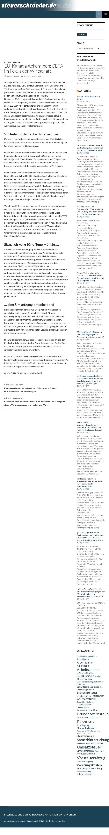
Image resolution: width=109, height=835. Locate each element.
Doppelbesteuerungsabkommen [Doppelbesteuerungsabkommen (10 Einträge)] (90, 682)
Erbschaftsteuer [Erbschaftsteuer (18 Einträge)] (87, 692)
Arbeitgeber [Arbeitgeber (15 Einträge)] (84, 659)
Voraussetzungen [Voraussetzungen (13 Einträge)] (86, 753)
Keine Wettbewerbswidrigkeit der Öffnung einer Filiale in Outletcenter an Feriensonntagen (36, 388)
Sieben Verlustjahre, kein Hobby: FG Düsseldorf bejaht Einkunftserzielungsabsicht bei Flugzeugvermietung (90, 277)
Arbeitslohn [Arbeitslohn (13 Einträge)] (83, 665)
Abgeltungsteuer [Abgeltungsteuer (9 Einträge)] (91, 656)
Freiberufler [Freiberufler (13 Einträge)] (98, 695)
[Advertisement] (38, 41)
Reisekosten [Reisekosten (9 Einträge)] (81, 731)
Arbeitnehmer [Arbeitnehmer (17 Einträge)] (85, 662)
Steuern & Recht (12, 62)
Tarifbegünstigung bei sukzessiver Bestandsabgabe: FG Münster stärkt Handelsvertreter (90, 482)
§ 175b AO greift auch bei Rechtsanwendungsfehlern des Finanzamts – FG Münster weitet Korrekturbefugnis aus (91, 536)
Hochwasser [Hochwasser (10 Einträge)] (82, 718)
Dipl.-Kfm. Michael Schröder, (52, 821)
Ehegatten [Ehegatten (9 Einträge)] (81, 684)
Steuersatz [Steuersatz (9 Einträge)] (81, 743)
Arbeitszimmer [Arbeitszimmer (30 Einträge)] (89, 669)
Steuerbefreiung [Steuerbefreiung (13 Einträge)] (85, 736)
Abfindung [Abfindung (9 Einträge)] (81, 656)
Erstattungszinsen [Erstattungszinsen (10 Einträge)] (84, 696)
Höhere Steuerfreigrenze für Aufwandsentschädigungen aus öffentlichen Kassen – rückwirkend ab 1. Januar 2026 (91, 593)
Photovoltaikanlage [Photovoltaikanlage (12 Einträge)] (86, 728)
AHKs (35, 356)
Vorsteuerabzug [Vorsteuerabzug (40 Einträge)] (91, 757)
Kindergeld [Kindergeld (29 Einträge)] (85, 721)
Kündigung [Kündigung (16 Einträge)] (83, 725)
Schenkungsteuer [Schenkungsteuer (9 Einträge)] (93, 731)
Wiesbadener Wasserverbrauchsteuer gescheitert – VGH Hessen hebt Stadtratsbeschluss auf (89, 426)
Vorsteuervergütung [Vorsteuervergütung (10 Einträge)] (85, 761)
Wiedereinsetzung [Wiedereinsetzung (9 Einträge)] (84, 772)
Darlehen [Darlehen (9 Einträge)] (97, 676)
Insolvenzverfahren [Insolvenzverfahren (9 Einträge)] (94, 718)
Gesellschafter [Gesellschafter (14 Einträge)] (84, 704)
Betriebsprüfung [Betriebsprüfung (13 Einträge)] (85, 676)
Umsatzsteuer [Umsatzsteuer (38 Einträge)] (89, 747)
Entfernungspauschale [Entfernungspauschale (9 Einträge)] (85, 690)
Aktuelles (85, 91)
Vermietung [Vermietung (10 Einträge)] (99, 751)
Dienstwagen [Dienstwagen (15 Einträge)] (84, 678)
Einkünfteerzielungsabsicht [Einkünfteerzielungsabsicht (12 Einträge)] (89, 687)
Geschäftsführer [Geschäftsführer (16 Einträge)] (86, 698)
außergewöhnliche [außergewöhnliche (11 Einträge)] (85, 673)
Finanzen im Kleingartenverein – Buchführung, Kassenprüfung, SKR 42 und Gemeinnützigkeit (91, 147)
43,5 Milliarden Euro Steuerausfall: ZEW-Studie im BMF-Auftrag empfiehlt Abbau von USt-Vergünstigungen (90, 210)
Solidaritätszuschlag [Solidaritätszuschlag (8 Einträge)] (84, 733)
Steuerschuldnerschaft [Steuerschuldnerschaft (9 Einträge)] (94, 743)
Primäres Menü (105, 14)
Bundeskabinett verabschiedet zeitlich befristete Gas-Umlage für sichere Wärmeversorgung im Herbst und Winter (36, 401)
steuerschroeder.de (32, 76)
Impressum (32, 821)
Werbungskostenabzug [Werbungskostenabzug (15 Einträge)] (90, 768)
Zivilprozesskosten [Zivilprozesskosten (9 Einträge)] (84, 774)
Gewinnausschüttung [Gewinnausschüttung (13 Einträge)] (88, 710)
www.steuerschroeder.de (15, 821)
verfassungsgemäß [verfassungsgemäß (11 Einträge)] (85, 751)
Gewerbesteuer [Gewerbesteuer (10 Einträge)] (83, 707)
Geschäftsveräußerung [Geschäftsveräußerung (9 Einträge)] (85, 702)
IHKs (6, 363)
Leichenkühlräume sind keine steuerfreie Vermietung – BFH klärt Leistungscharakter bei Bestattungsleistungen (90, 380)
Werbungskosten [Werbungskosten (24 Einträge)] (89, 765)
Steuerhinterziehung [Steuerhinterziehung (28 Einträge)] (93, 740)
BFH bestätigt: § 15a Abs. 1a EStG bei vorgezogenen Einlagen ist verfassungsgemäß (90, 334)
